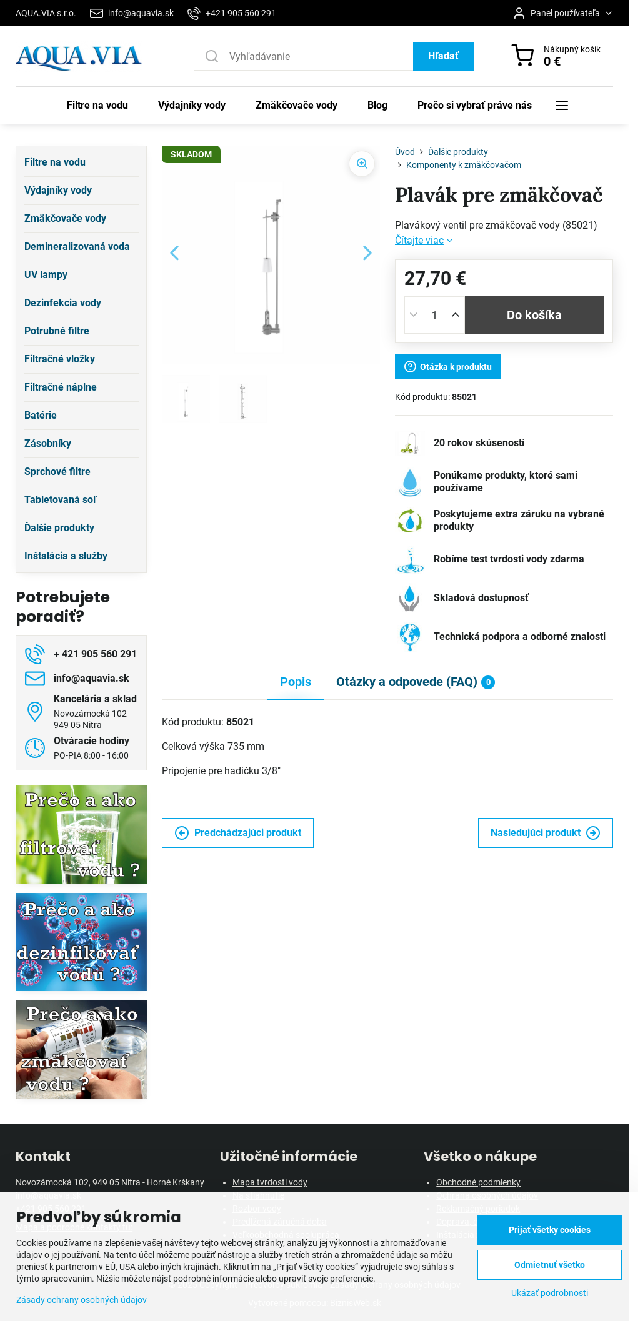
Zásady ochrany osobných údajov (81, 1300)
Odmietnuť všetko (549, 1265)
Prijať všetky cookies (550, 1230)
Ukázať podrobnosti (549, 1293)
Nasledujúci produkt (546, 832)
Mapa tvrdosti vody (269, 1182)
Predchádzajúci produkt (237, 832)
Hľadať (443, 56)
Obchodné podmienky (478, 1182)
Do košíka (534, 314)
